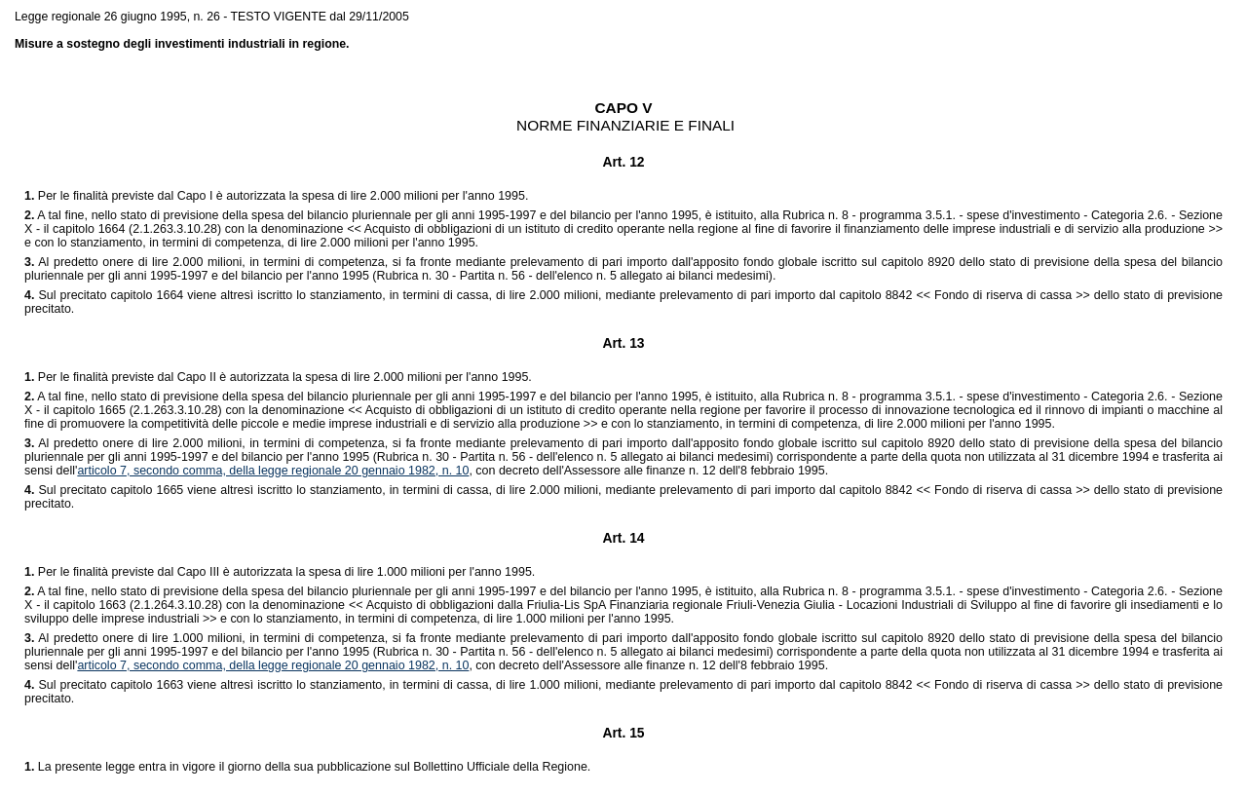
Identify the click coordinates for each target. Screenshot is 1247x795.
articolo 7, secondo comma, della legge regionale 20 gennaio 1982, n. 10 (273, 470)
